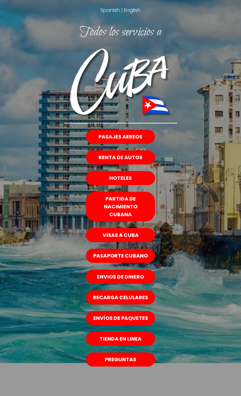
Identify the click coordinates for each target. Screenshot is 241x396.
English (132, 10)
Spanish (110, 10)
